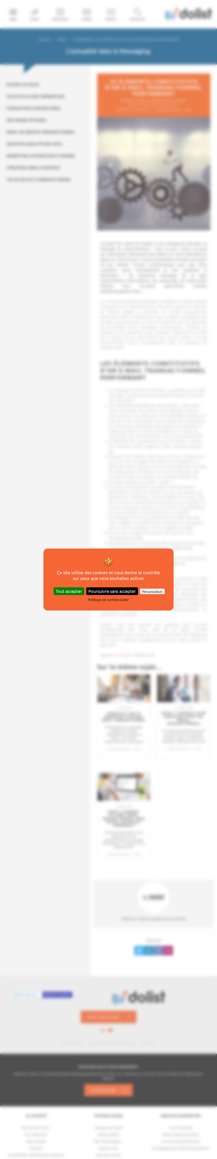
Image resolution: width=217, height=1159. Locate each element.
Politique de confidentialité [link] (108, 599)
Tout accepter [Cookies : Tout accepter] (69, 591)
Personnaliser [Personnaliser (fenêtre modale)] (152, 591)
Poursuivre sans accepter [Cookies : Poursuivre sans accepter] (112, 591)
